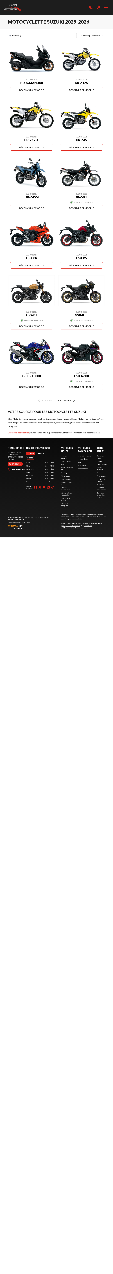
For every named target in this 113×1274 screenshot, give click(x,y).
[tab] (30, 453)
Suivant (70, 400)
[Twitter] (39, 487)
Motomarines (66, 479)
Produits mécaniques (65, 489)
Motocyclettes (66, 461)
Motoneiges (65, 476)
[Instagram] (48, 487)
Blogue (99, 461)
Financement (83, 469)
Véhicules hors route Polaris (66, 494)
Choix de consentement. (79, 528)
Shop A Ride (26, 523)
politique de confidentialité (70, 526)
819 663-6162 (16, 469)
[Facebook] (35, 487)
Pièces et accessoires (101, 489)
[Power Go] (32, 527)
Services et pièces (101, 480)
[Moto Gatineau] (12, 7)
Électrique (65, 473)
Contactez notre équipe (18, 432)
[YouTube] (44, 487)
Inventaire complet (64, 457)
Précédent (45, 400)
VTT (62, 464)
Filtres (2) (15, 35)
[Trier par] (90, 35)
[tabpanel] (40, 472)
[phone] (91, 7)
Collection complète (64, 505)
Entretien (100, 484)
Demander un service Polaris (101, 495)
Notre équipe (102, 464)
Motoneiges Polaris (65, 499)
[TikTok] (52, 487)
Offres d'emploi (100, 469)
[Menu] (106, 7)
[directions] (98, 7)
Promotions (101, 476)
